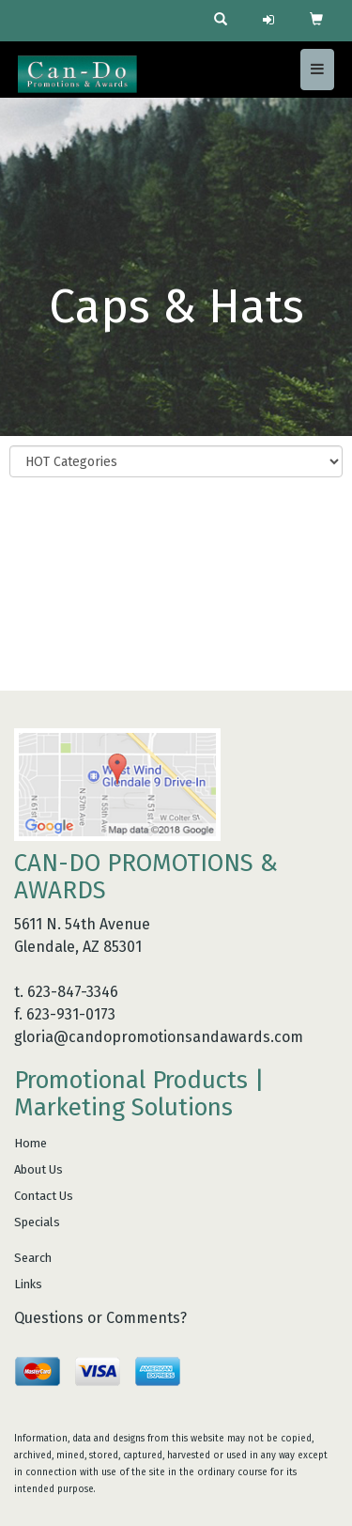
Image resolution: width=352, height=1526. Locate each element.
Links (28, 1284)
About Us (38, 1169)
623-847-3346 (72, 992)
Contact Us (43, 1196)
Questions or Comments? (100, 1318)
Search (33, 1258)
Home (30, 1143)
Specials (37, 1222)
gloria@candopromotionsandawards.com (158, 1037)
